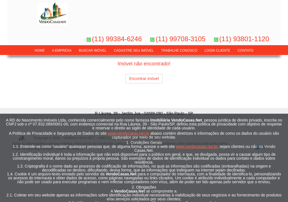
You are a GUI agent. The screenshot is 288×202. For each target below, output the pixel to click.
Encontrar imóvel (144, 78)
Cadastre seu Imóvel (134, 50)
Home (40, 50)
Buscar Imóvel (93, 50)
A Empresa (61, 50)
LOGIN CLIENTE (217, 50)
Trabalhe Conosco (179, 50)
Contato (245, 50)
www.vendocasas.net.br (128, 151)
